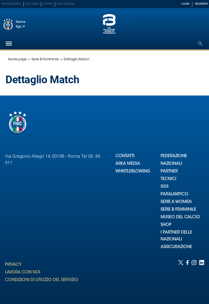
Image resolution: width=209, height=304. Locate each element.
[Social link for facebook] (187, 276)
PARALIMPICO (174, 194)
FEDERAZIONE (174, 156)
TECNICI (168, 179)
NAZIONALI (171, 164)
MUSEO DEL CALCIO (180, 217)
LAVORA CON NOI (22, 272)
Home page (17, 59)
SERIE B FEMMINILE (178, 210)
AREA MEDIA (127, 164)
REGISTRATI (201, 4)
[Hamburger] (9, 43)
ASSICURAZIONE (176, 247)
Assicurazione (66, 4)
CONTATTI (124, 156)
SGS (164, 187)
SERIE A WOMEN (176, 202)
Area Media (32, 4)
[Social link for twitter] (180, 276)
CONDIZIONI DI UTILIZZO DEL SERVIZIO (41, 280)
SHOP (166, 225)
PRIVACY (13, 265)
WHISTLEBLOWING (132, 171)
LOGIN (185, 4)
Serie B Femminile (45, 59)
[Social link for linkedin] (201, 276)
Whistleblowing (11, 4)
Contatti (47, 4)
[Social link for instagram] (194, 276)
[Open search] (200, 43)
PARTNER (169, 171)
